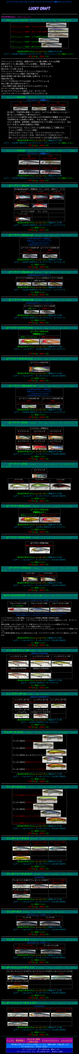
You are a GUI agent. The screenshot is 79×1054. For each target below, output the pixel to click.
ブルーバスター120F (34, 595)
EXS (28, 568)
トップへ (10, 1040)
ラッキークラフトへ (50, 1040)
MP (32, 299)
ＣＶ (31, 428)
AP (31, 235)
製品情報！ (20, 1040)
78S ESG (26, 506)
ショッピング (66, 1040)
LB (27, 386)
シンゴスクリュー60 (17, 650)
